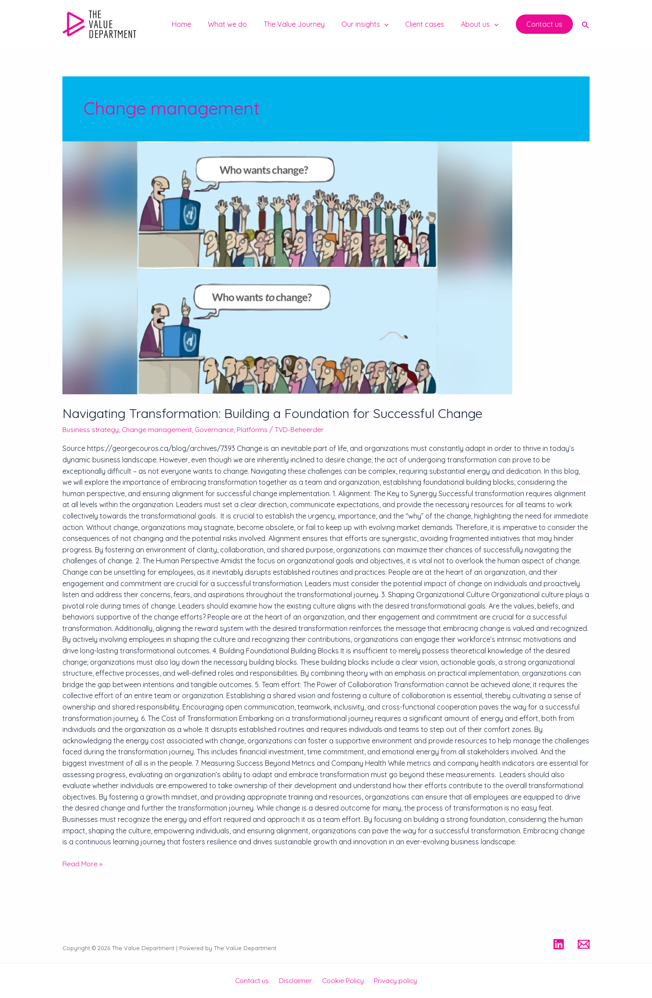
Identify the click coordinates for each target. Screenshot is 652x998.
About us (481, 24)
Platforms (256, 429)
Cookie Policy (341, 980)
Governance (217, 429)
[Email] (584, 944)
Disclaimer (296, 980)
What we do (239, 24)
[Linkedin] (559, 944)
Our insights (371, 24)
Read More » (82, 863)
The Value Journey (303, 24)
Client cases (428, 24)
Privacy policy (392, 980)
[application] (391, 24)
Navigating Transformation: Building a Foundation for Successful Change (276, 413)
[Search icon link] (586, 24)
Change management (159, 429)
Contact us (255, 980)
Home (196, 24)
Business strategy (91, 429)
